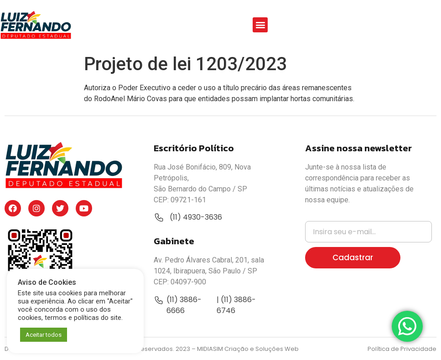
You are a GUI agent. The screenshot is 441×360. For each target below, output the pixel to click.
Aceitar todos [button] (44, 334)
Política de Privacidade (402, 349)
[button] (260, 24)
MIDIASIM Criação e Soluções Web (248, 349)
